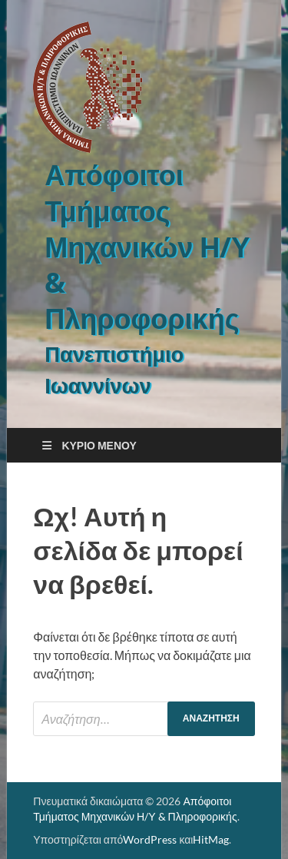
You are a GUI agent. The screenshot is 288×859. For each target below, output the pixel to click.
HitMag (211, 839)
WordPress (150, 839)
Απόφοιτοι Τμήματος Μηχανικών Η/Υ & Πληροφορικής (147, 246)
